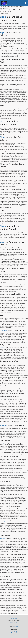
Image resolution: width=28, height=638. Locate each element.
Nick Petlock (16, 626)
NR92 (11, 622)
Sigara (3, 16)
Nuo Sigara (3, 330)
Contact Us (14, 618)
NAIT (17, 622)
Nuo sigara (2, 347)
